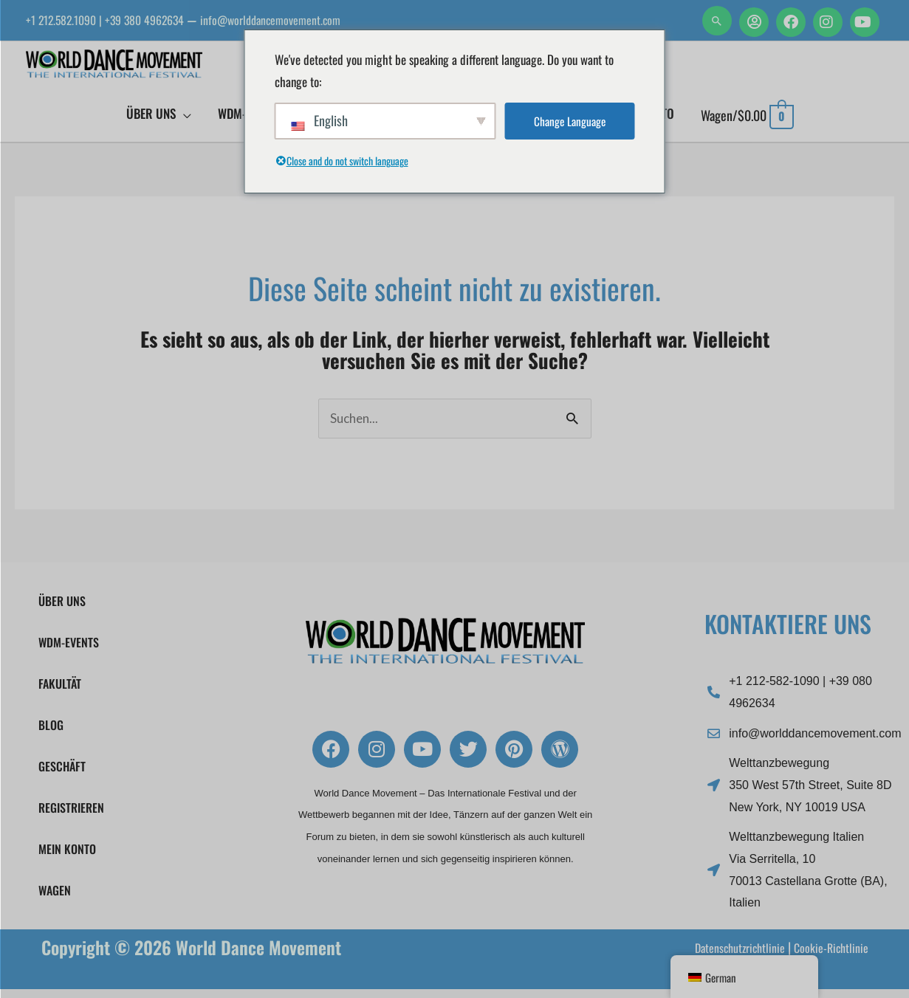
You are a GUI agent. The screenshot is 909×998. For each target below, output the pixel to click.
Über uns (62, 610)
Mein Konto (67, 858)
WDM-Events (72, 651)
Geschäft (62, 775)
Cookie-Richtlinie (827, 955)
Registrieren (71, 816)
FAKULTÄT (59, 692)
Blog (51, 734)
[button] (717, 20)
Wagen (54, 899)
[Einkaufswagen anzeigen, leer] (747, 122)
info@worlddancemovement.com (302, 20)
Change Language (569, 121)
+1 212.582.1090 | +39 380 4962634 (116, 20)
